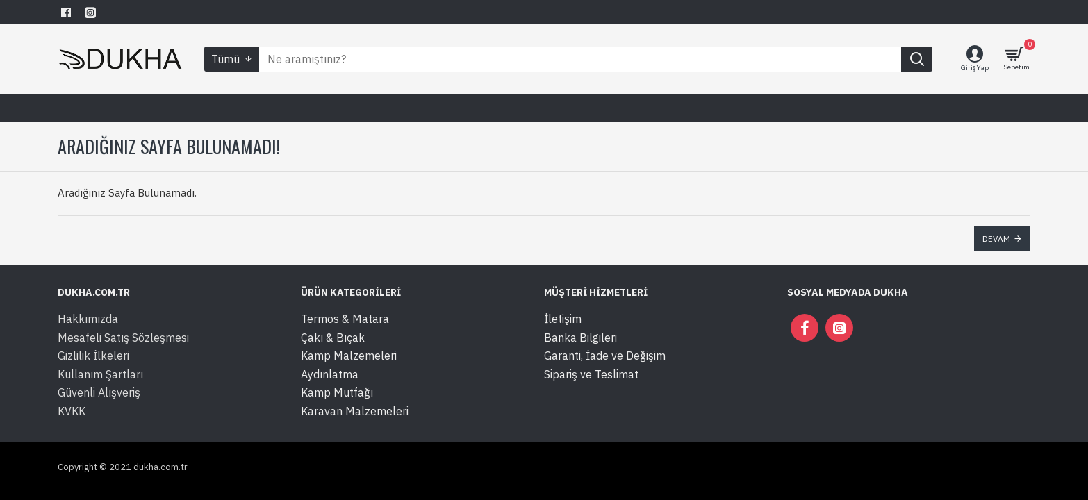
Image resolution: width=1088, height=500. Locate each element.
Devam (996, 238)
